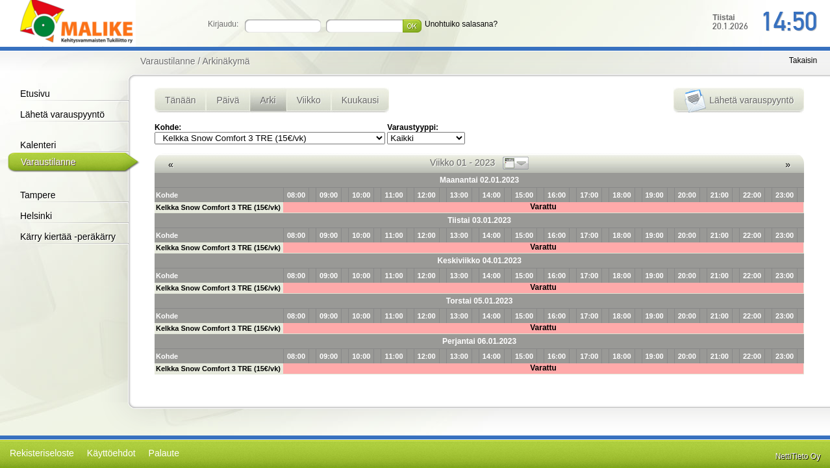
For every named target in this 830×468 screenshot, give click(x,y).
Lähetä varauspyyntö (62, 114)
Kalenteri (38, 145)
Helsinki (36, 216)
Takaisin (803, 60)
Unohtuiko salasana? (461, 24)
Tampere (37, 195)
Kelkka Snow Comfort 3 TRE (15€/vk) (218, 207)
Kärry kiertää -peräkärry (68, 236)
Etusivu (35, 93)
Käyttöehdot (111, 453)
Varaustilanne (48, 162)
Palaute (164, 453)
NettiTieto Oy (798, 456)
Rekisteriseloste (42, 453)
